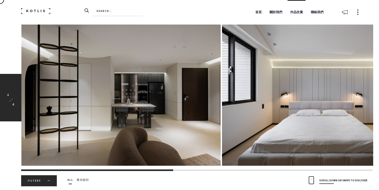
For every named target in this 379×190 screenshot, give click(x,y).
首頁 (258, 12)
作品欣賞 (296, 12)
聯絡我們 (317, 12)
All (70, 180)
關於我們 (276, 12)
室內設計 (83, 180)
